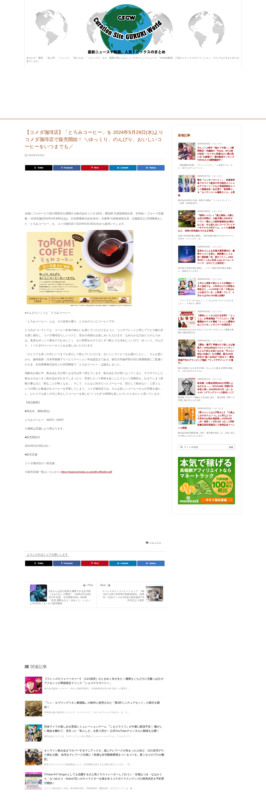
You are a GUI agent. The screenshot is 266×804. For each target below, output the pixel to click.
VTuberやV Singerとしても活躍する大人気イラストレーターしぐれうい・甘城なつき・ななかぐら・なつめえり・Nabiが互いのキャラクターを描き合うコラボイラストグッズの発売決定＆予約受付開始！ (104, 779)
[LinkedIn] (123, 167)
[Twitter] (38, 167)
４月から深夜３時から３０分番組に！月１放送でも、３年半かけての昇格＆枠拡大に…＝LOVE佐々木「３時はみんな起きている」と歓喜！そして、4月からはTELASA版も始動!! (216, 289)
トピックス (155, 542)
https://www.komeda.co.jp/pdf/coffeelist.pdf (86, 471)
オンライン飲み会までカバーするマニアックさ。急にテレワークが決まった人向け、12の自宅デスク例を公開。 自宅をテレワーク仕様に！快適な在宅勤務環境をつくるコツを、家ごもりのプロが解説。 (104, 755)
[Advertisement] (133, 93)
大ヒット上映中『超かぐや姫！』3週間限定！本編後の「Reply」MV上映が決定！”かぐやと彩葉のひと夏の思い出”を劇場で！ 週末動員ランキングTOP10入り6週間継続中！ (215, 153)
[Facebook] (66, 167)
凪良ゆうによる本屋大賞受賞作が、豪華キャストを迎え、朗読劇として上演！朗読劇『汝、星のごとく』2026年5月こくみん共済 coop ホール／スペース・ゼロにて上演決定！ (216, 256)
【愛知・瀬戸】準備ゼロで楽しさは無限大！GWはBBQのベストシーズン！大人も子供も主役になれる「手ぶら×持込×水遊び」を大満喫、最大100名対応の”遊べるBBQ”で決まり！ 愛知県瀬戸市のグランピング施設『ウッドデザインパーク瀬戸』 (206, 353)
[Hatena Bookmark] (151, 167)
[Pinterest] (94, 167)
